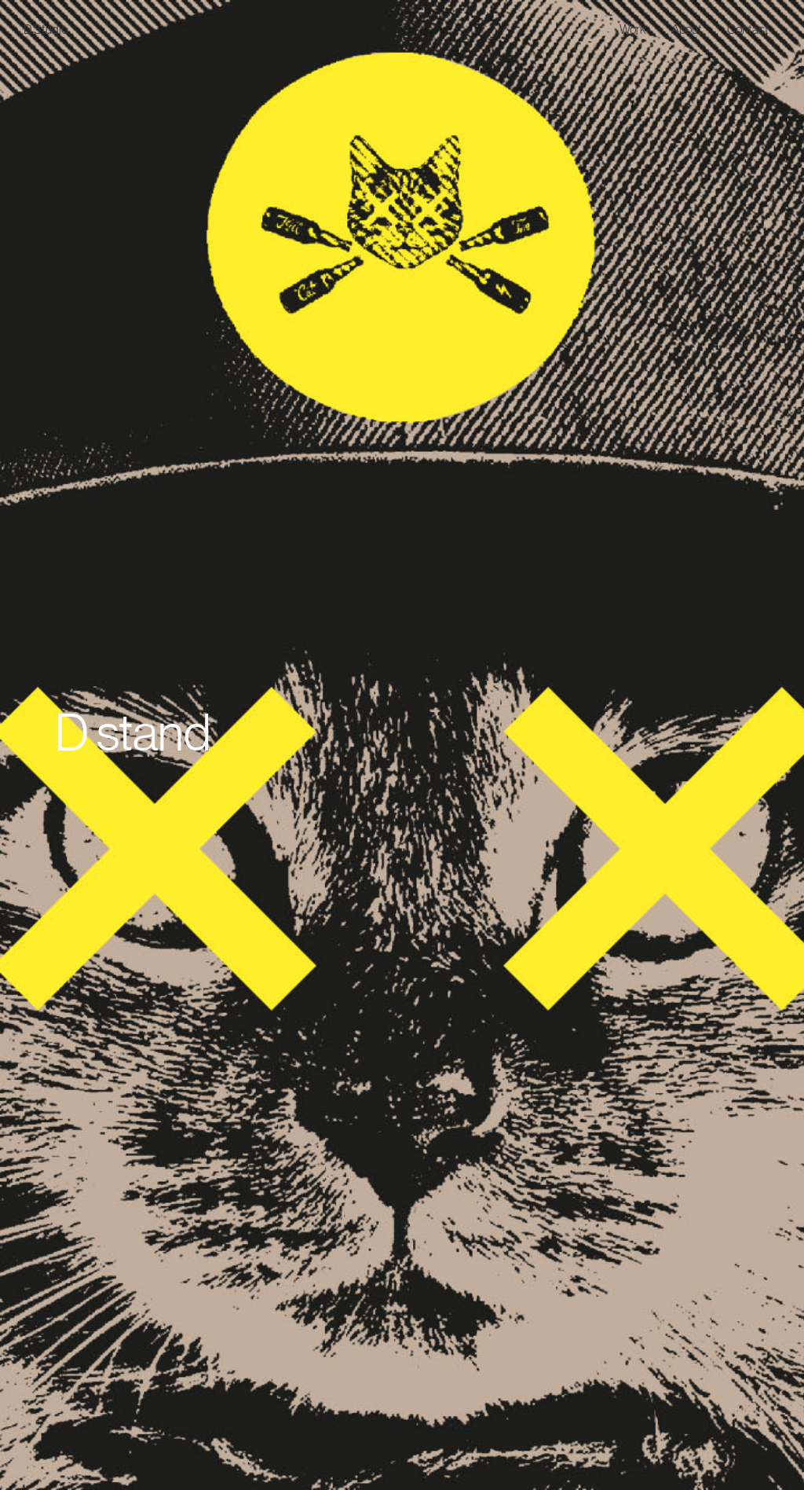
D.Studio (46, 29)
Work (632, 29)
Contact (748, 29)
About (686, 29)
